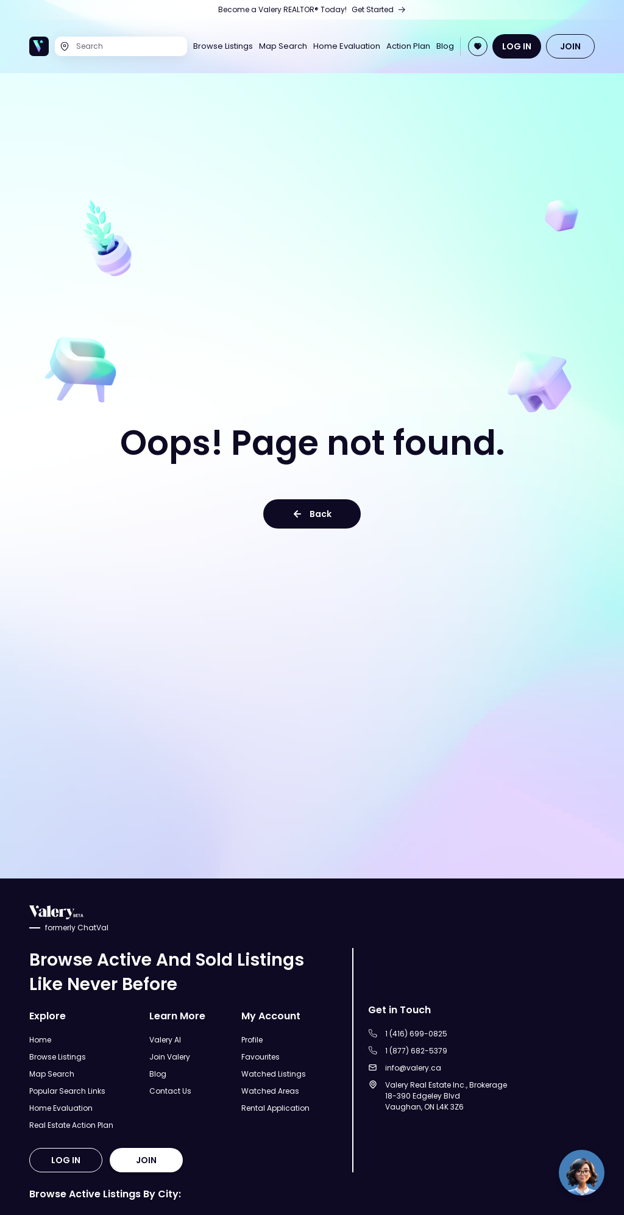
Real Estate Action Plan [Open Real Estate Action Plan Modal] (71, 1125)
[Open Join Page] (478, 46)
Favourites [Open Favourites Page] (260, 1057)
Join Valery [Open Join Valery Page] (169, 1057)
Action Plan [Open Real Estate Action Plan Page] (408, 46)
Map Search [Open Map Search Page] (283, 46)
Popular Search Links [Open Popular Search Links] (67, 1091)
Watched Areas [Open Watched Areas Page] (270, 1091)
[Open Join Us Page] (312, 9)
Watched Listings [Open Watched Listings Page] (273, 1074)
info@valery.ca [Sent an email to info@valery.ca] (413, 1068)
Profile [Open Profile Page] (252, 1040)
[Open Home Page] (39, 46)
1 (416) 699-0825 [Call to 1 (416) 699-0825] (416, 1033)
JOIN (570, 46)
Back (312, 514)
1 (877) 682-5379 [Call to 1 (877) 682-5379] (416, 1051)
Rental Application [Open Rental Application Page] (275, 1108)
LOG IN (516, 46)
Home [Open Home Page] (40, 1040)
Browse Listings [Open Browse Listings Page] (223, 46)
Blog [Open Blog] (445, 46)
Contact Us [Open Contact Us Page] (170, 1091)
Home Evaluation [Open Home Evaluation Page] (346, 46)
